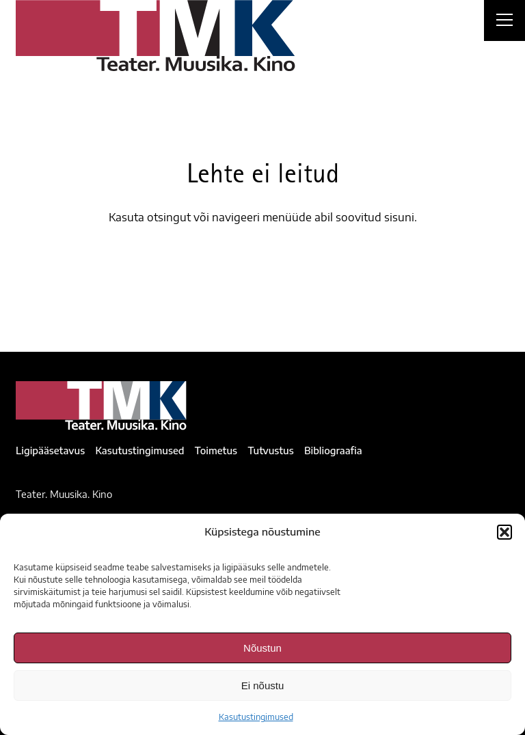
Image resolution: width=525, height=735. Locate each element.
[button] (504, 532)
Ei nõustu (262, 685)
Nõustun (262, 648)
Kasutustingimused (256, 717)
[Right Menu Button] (504, 22)
